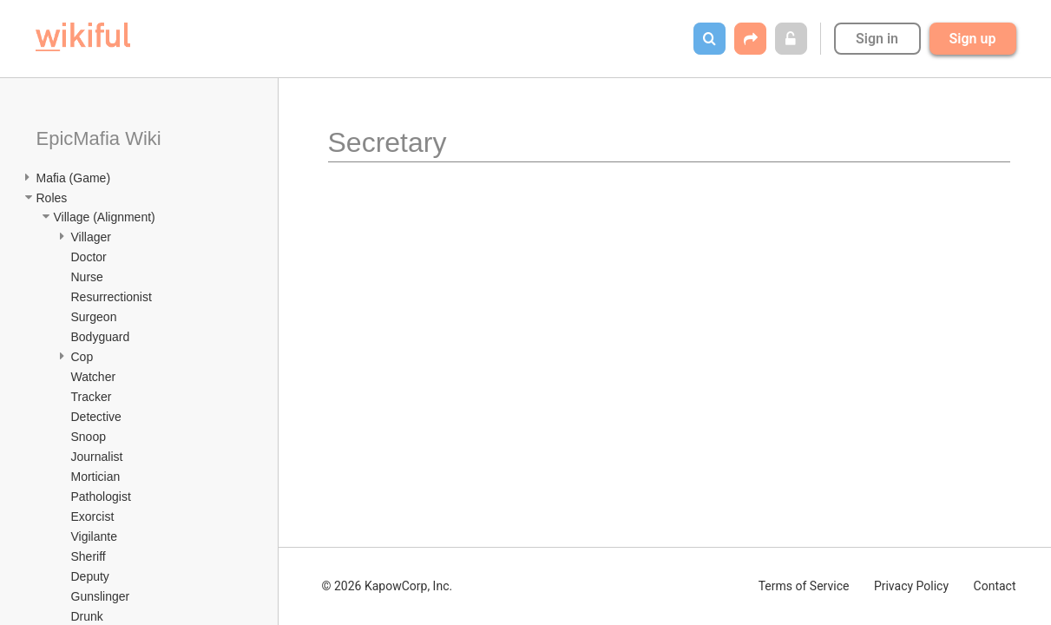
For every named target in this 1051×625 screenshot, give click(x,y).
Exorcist (93, 516)
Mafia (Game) (73, 178)
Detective (96, 417)
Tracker (91, 397)
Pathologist (101, 496)
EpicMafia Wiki (98, 138)
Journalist (97, 457)
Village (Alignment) (104, 217)
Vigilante (94, 536)
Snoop (88, 437)
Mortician (96, 477)
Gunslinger (100, 596)
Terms (804, 586)
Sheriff (88, 556)
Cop (82, 357)
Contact (995, 586)
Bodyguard (100, 337)
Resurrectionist (111, 297)
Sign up (972, 38)
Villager (91, 237)
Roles (52, 198)
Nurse (87, 277)
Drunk (87, 616)
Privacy (911, 586)
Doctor (89, 257)
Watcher (93, 377)
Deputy (90, 576)
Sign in (877, 38)
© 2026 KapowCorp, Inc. (387, 586)
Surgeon (94, 317)
